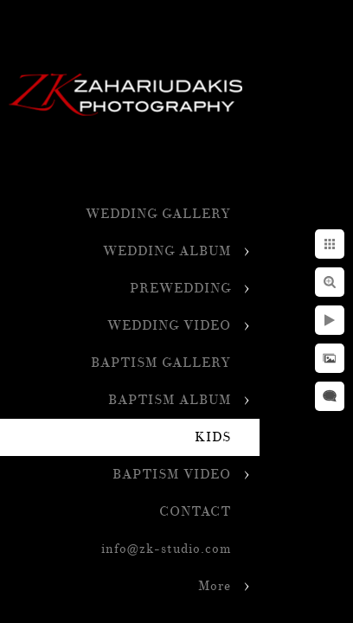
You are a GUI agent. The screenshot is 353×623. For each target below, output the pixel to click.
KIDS (213, 437)
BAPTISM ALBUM (169, 400)
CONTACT (195, 512)
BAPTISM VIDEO (171, 474)
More (214, 586)
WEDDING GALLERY (158, 214)
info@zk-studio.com (166, 549)
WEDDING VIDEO (169, 326)
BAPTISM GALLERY (161, 363)
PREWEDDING (180, 288)
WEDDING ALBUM (167, 251)
